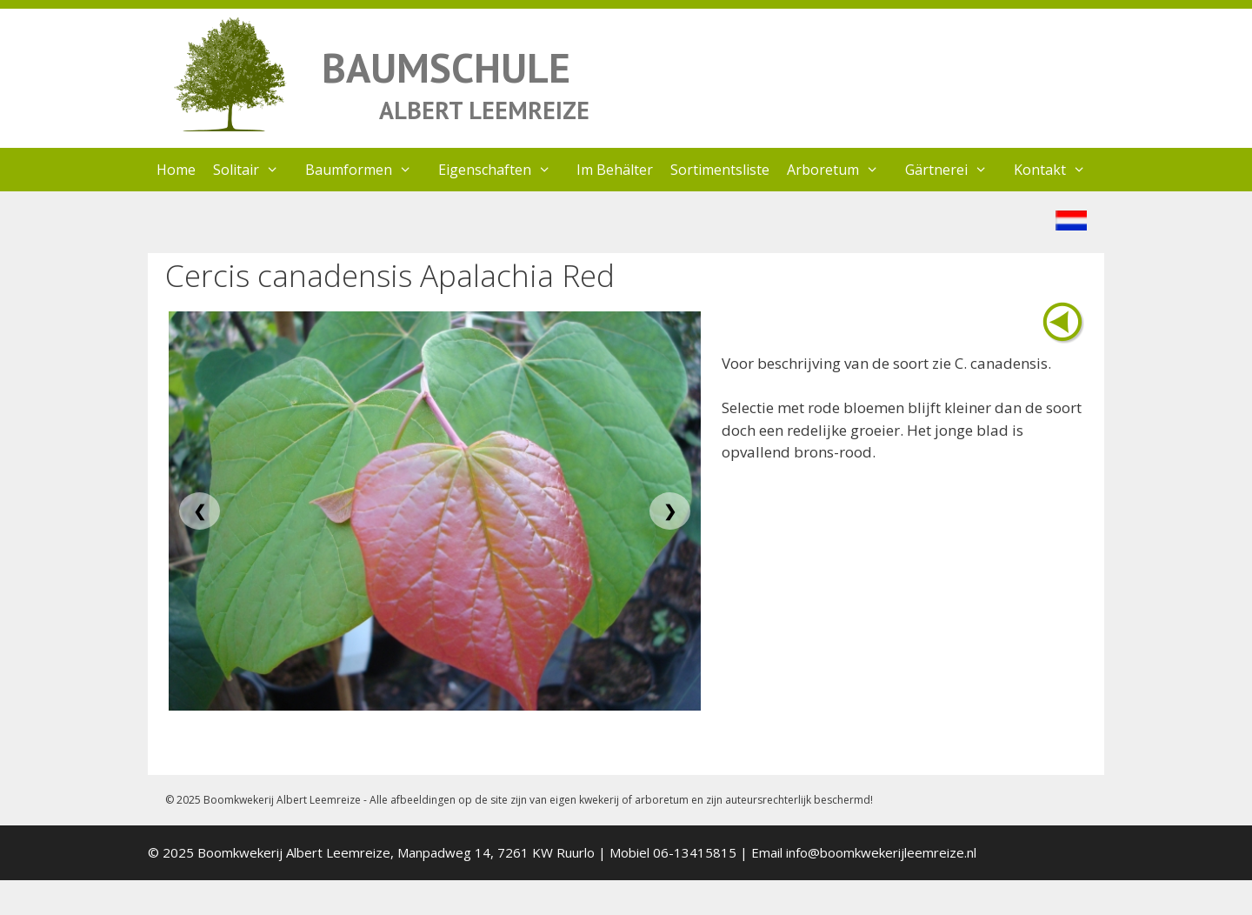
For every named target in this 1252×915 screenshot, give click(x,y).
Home (176, 169)
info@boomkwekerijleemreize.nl (881, 852)
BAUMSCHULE (446, 67)
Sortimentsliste (719, 169)
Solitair (254, 169)
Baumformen (367, 169)
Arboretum (841, 169)
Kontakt (1058, 169)
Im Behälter (614, 169)
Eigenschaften (503, 169)
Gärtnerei (955, 169)
